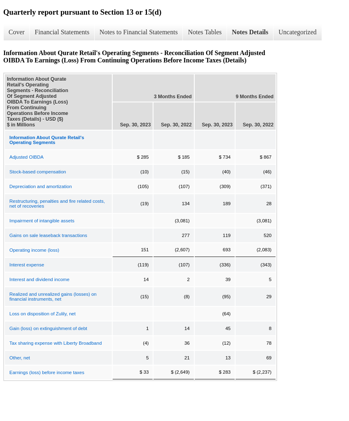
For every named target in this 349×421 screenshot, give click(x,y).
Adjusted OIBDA (26, 157)
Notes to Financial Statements (139, 32)
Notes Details (250, 32)
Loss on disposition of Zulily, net (42, 313)
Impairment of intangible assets (41, 220)
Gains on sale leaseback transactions (48, 235)
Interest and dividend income (39, 279)
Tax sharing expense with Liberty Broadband (55, 343)
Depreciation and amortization (40, 186)
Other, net (19, 357)
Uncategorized (297, 32)
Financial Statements (62, 32)
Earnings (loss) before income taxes (46, 372)
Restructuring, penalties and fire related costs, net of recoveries (57, 203)
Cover (16, 32)
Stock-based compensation (37, 171)
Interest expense (26, 264)
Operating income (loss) (34, 250)
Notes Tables (205, 32)
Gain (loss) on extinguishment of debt (48, 328)
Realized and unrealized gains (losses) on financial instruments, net (53, 296)
